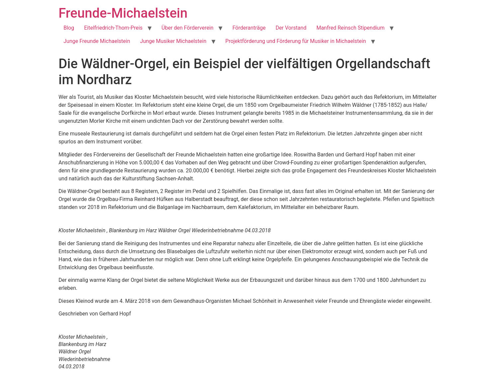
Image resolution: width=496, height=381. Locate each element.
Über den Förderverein (187, 28)
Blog (68, 28)
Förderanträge (249, 28)
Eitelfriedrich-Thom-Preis (113, 28)
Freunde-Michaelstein (123, 13)
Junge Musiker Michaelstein (173, 41)
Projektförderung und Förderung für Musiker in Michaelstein (295, 41)
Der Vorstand (291, 28)
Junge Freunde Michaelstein (96, 41)
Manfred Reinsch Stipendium (350, 28)
